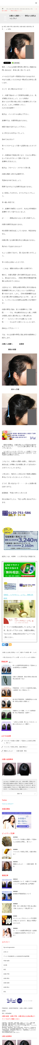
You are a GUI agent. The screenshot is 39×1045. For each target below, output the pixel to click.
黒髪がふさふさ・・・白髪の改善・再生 (15, 751)
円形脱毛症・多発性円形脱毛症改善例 (10, 1009)
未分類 (5, 965)
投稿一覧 (19, 793)
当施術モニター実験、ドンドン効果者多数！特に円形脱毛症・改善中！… (24, 711)
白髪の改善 (23, 26)
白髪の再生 (16, 26)
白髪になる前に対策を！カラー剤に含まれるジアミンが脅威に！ (10, 653)
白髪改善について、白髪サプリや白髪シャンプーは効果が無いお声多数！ (24, 883)
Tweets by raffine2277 (7, 804)
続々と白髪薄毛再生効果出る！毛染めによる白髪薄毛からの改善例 (25, 666)
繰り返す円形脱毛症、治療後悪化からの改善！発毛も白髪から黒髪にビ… (25, 700)
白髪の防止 (29, 26)
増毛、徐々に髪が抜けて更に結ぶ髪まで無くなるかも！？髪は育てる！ (24, 907)
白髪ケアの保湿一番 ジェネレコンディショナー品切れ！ (28, 653)
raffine (9, 29)
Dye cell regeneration (9, 947)
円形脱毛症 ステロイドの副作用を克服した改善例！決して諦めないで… (25, 689)
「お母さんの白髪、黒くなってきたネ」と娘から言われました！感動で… (25, 723)
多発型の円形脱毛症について (22, 893)
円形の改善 (6, 960)
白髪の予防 (10, 26)
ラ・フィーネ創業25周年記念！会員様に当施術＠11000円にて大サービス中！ (25, 933)
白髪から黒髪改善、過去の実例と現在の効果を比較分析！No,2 (25, 678)
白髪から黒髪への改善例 (26, 1008)
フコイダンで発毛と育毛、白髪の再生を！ (16, 747)
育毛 (5, 991)
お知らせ (6, 952)
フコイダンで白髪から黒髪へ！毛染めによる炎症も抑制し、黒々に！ (20, 742)
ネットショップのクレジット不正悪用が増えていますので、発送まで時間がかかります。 (24, 920)
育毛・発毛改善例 (6, 1013)
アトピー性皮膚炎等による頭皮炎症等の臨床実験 (16, 956)
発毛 (5, 26)
